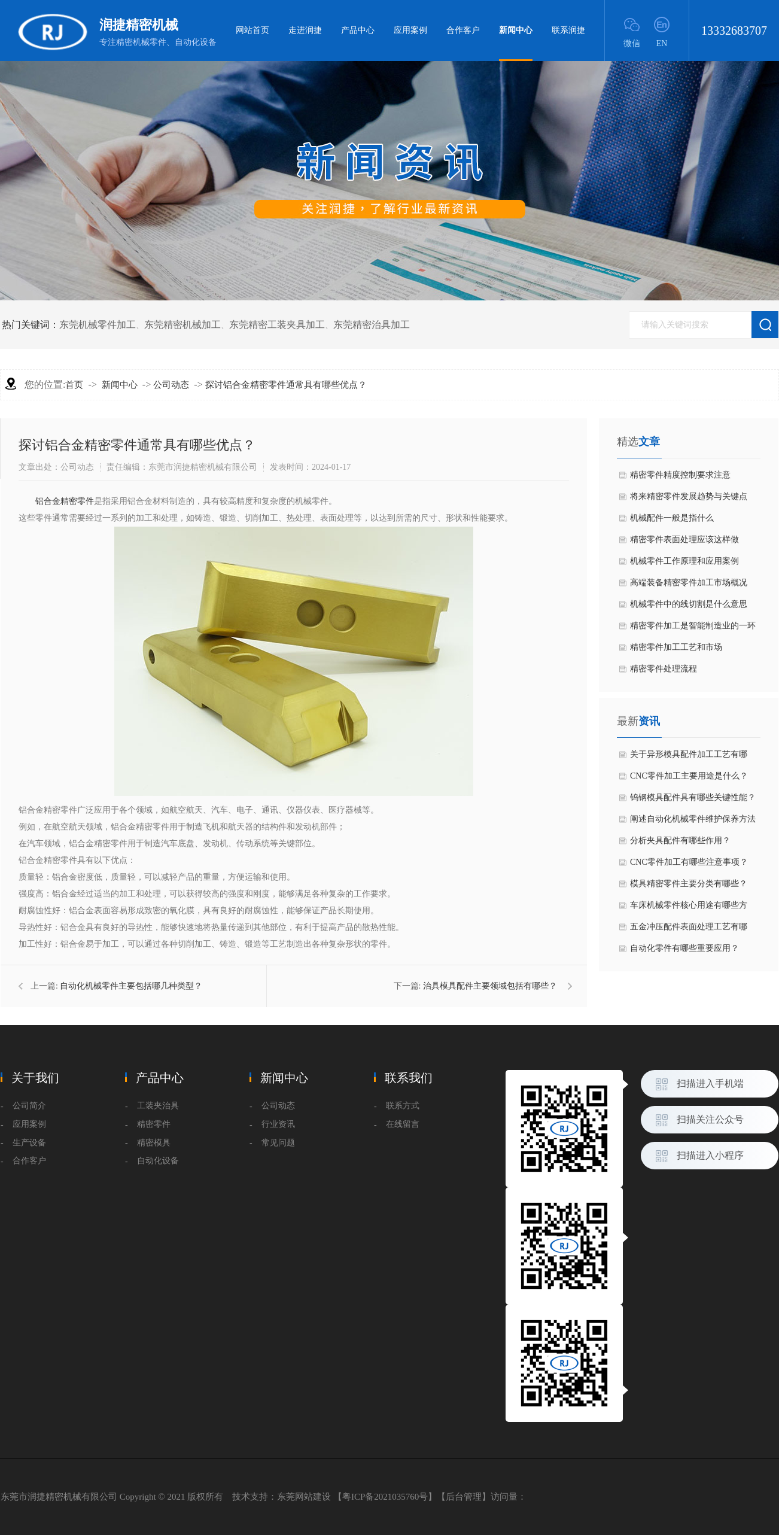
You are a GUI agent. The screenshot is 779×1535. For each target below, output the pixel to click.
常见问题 (278, 1142)
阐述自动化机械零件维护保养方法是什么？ (693, 822)
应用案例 (410, 30)
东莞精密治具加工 (371, 325)
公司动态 (171, 385)
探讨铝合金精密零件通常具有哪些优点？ (286, 385)
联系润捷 (568, 30)
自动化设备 (158, 1160)
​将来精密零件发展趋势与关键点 (688, 496)
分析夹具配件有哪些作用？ (680, 840)
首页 (74, 385)
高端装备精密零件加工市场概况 (688, 582)
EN (662, 43)
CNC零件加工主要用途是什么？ (689, 775)
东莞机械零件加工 (97, 325)
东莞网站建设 (304, 1496)
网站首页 (252, 30)
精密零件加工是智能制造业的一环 (693, 625)
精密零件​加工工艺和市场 (676, 647)
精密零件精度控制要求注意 (680, 474)
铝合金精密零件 (64, 501)
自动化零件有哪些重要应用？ (684, 948)
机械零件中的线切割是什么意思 (688, 604)
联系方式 (402, 1105)
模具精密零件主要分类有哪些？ (688, 883)
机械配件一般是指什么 (672, 517)
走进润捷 (305, 30)
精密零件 (154, 1124)
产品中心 (358, 30)
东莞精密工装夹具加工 (277, 325)
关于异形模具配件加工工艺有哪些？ (688, 757)
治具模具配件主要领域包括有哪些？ (490, 985)
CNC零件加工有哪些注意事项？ (689, 862)
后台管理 (464, 1496)
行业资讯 (278, 1124)
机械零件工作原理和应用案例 (684, 561)
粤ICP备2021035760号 (385, 1496)
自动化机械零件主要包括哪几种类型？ (131, 985)
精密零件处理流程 (663, 668)
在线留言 (402, 1124)
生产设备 (29, 1142)
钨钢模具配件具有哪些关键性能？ (693, 797)
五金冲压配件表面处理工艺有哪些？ (688, 930)
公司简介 (29, 1105)
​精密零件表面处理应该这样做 (684, 539)
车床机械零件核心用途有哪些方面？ (688, 908)
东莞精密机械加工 (182, 325)
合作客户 (463, 30)
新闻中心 (515, 43)
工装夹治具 (158, 1105)
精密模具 (154, 1142)
